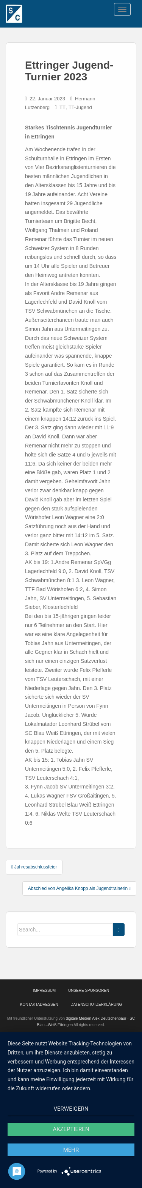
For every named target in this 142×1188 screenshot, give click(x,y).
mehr (71, 1150)
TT (62, 107)
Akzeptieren (71, 1129)
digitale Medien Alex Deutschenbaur (96, 1018)
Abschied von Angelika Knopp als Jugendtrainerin (79, 888)
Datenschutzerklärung (96, 1004)
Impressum (44, 990)
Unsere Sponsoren (88, 990)
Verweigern (71, 1108)
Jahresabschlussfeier (34, 867)
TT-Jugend (80, 107)
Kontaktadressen (39, 1004)
